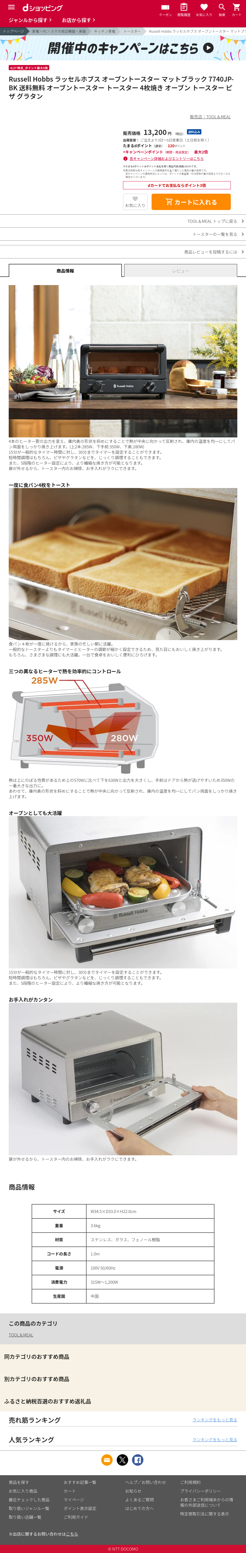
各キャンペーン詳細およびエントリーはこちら (167, 158)
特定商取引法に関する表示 (204, 1514)
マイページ (74, 1499)
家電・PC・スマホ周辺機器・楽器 (59, 31)
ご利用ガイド (76, 1517)
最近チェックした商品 (29, 1499)
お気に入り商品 (23, 1491)
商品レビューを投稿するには (210, 252)
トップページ (13, 31)
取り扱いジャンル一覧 (29, 1508)
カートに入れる (191, 202)
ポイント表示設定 (80, 1508)
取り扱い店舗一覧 (25, 1517)
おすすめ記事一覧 (80, 1482)
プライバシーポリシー (200, 1491)
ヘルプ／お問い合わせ (145, 1482)
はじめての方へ (139, 1508)
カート (70, 1491)
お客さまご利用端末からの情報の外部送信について (206, 1502)
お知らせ (133, 1491)
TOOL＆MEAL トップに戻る (212, 221)
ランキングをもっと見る (214, 1419)
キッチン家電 (104, 31)
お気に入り (135, 205)
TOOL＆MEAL (21, 1335)
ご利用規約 (190, 1482)
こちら (72, 1534)
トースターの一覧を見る (215, 234)
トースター (132, 31)
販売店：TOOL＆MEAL (210, 116)
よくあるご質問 (139, 1499)
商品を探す (19, 1482)
